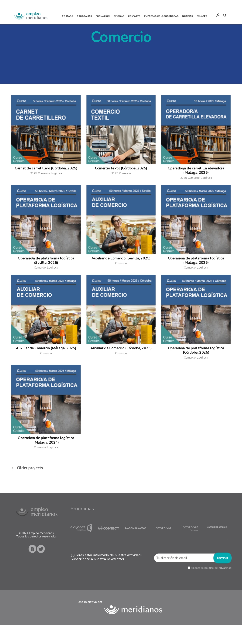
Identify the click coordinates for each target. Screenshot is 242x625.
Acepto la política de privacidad (211, 568)
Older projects (30, 468)
